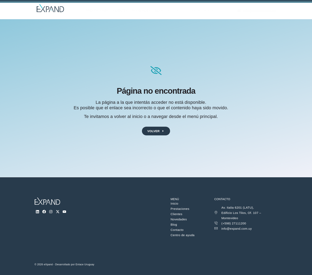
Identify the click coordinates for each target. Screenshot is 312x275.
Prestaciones (94, 11)
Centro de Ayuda (207, 11)
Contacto (179, 11)
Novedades (141, 11)
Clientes (119, 11)
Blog (161, 11)
